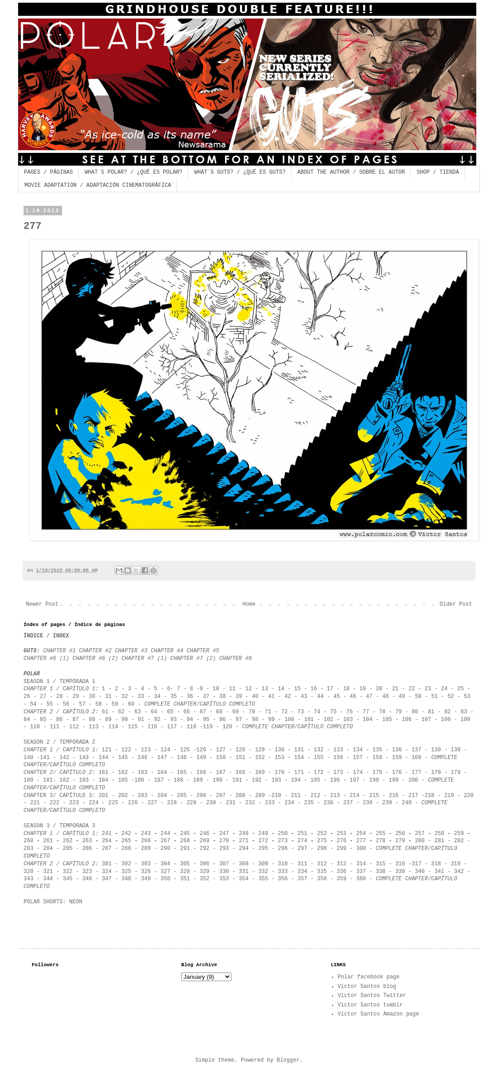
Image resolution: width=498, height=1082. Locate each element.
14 (281, 689)
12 (248, 689)
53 (467, 696)
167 (221, 772)
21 (395, 689)
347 (107, 879)
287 (107, 848)
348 (126, 879)
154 (299, 758)
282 (459, 841)
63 (137, 712)
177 (416, 772)
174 (358, 772)
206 (201, 796)
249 (263, 833)
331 (244, 871)
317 (416, 864)
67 (201, 712)
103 (348, 720)
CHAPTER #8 (235, 658)
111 (55, 727)
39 (238, 696)
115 (133, 727)
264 (107, 841)
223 (74, 803)
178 (436, 772)
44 (320, 696)
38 (222, 696)
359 (342, 879)
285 (67, 848)
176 (397, 772)
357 (302, 879)
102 (329, 720)
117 (172, 727)
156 (338, 758)
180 (29, 780)
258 (440, 833)
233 (270, 803)
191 (237, 780)
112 (74, 727)
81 (431, 712)
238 (368, 803)
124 (166, 750)
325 (126, 871)
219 (449, 796)
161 (104, 772)
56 (65, 704)
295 (263, 848)
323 (87, 871)
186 (139, 780)
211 (296, 796)
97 (238, 720)
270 (225, 841)
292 (205, 848)
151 (240, 758)
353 (222, 879)
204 (162, 796)
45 (336, 696)
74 (317, 712)
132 (319, 750)
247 (224, 833)
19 (362, 689)
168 (240, 772)
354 (244, 879)
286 (87, 848)
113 (94, 727)
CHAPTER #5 (203, 651)
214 (354, 796)
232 (250, 803)
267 (166, 841)
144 (104, 758)
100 (289, 720)
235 (309, 803)
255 (381, 833)
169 (260, 772)
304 (166, 864)
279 (400, 841)
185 (123, 780)
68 (219, 712)
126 (201, 750)
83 (463, 712)
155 (319, 758)
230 (211, 803)
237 (348, 803)
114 (113, 727)
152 (261, 758)
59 (114, 704)
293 (224, 848)
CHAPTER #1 (59, 651)
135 (378, 750)
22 (411, 689)
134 (358, 750)
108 (446, 720)
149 (201, 758)
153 (280, 758)
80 (415, 712)
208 (240, 796)
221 (35, 803)
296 (283, 848)
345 (67, 879)
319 (456, 864)
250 (283, 833)
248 (244, 833)
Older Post (456, 604)
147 (162, 758)
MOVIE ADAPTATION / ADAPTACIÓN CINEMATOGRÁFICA (97, 185)
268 (185, 841)
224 (94, 803)
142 (64, 758)
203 (143, 796)
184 (104, 780)
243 (146, 833)
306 (205, 864)
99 (271, 720)
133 (338, 750)
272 (263, 841)
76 (351, 712)
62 (121, 712)
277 (361, 841)
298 (322, 848)
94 (190, 720)
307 (224, 864)
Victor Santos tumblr (370, 1005)
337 (361, 871)
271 (242, 841)
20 (379, 689)
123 (146, 750)
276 (342, 841)
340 (418, 871)
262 (67, 841)
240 (407, 803)
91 (141, 720)
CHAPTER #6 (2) (95, 658)
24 (444, 689)
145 (123, 758)
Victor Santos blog (367, 986)
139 (456, 750)
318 (436, 864)
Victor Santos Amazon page (378, 1014)
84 (27, 720)
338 (381, 871)
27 (45, 696)
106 (407, 720)
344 (48, 879)
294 (244, 848)
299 (342, 848)
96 (222, 720)
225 (113, 803)
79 (398, 712)
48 (385, 696)
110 (33, 727)
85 (43, 720)
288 (126, 848)
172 (320, 772)
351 (183, 879)
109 (465, 720)
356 (283, 879)
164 (162, 772)
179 (453, 772)
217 (413, 796)
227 (153, 803)
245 (185, 833)
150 (221, 758)
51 (434, 696)
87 (74, 720)
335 (322, 871)
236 (329, 803)
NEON (75, 902)
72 (284, 712)
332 (263, 871)
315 (381, 864)
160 (416, 758)
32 (124, 696)
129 (260, 750)
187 (159, 780)
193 (276, 780)
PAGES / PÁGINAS (48, 172)
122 (126, 750)
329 (205, 871)
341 (440, 871)
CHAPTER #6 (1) (46, 658)
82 (447, 712)
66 (186, 712)
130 (280, 750)
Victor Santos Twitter (372, 995)
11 (232, 689)
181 (48, 780)
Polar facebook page (369, 977)
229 (191, 803)
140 (29, 758)
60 (131, 704)
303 (146, 864)
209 (260, 796)
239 (387, 803)
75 (333, 712)
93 (173, 720)
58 (100, 704)
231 (231, 803)
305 (185, 864)
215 (374, 796)
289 (146, 848)
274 (302, 841)
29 (75, 696)
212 (316, 796)
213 (336, 796)
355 (263, 879)
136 (397, 750)
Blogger (288, 1060)
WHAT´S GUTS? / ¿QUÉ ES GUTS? (240, 172)
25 (460, 689)
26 (27, 696)
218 (430, 796)
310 (283, 864)
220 (469, 796)
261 (48, 841)
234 (289, 803)
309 (263, 864)
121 (107, 750)
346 (87, 879)
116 (153, 727)
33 (141, 696)
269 (205, 841)
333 (281, 871)
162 (123, 772)
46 (353, 696)
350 (166, 879)
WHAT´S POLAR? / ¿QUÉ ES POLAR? (133, 172)
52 (450, 696)
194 (296, 780)
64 (154, 712)
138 (436, 750)
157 (358, 758)
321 (48, 871)
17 (330, 689)
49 (403, 696)
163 (143, 772)
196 (335, 780)
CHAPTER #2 (97, 651)
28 (59, 696)
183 (84, 780)
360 (361, 879)
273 (283, 841)
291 (185, 848)
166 (201, 772)
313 (341, 864)
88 (92, 720)
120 (227, 727)
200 (413, 780)
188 (178, 780)
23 (428, 689)
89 (108, 720)
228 (172, 803)
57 (82, 704)
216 (392, 796)
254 (361, 833)
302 (126, 864)
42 (289, 696)
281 (440, 841)
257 (420, 833)
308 (244, 864)
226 (133, 803)
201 (104, 796)
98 (255, 720)
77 (366, 712)
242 (126, 833)
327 (166, 871)
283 (29, 848)
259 (460, 833)
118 (191, 727)
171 (299, 772)
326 (146, 871)
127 (221, 750)
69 (235, 712)
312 (322, 864)
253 (341, 833)
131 (299, 750)
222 (52, 803)
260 (29, 841)
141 (45, 758)
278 (381, 841)
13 (265, 689)
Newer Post (42, 604)
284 (48, 848)
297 (302, 848)
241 (107, 833)
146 (143, 758)
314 (361, 864)
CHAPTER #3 (131, 651)
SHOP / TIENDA (438, 172)
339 (400, 871)
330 (224, 871)
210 (276, 796)
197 (354, 780)
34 (157, 696)
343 (30, 879)
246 (205, 833)
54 (33, 704)
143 (84, 758)
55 (49, 704)
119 (208, 727)
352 (205, 879)
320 (29, 871)
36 (191, 696)
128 (240, 750)
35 (173, 696)
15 (299, 689)
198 (374, 780)
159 (398, 758)
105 (387, 720)
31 (108, 696)
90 (124, 720)
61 (105, 712)
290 (166, 848)
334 (300, 871)
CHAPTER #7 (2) (193, 658)
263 (87, 841)
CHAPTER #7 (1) (145, 658)
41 (271, 696)
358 (322, 879)
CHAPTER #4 (167, 651)
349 (146, 879)
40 (255, 696)
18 (346, 689)
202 (121, 796)
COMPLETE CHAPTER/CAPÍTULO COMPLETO (199, 704)
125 (185, 750)
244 (166, 833)
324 (107, 871)
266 (146, 841)
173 (338, 772)
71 (267, 712)
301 (107, 864)
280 (420, 841)
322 (67, 871)
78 (382, 712)
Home (249, 604)
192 (257, 780)
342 (459, 871)
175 (378, 772)
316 (400, 864)
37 (208, 696)
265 (126, 841)
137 (416, 750)
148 (182, 758)
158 (378, 758)
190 (218, 780)
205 (180, 796)
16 (314, 689)
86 (59, 720)
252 (322, 833)
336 (342, 871)
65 (170, 712)
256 (400, 833)
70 (252, 712)
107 (426, 720)
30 (92, 696)
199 (394, 780)
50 (418, 696)
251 (302, 833)
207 (221, 796)
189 (198, 780)
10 (216, 689)
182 (64, 780)
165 (183, 772)
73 (300, 712)
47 (369, 696)
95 (206, 720)
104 (368, 720)
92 (157, 720)
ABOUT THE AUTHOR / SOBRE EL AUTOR (351, 172)
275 (322, 841)
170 (280, 772)
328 (185, 871)
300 (361, 848)
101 (309, 720)
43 (304, 696)
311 (302, 864)
